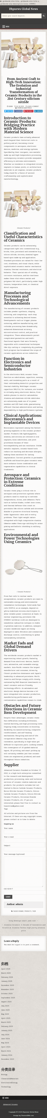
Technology (6, 1087)
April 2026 (5, 969)
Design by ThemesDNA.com (23, 1115)
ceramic (21, 911)
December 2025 (7, 985)
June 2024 (5, 1038)
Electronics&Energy (9, 1082)
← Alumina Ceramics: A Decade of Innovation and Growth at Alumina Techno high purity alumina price (23, 927)
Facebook (18, 111)
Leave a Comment (33, 106)
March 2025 (6, 1022)
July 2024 (5, 1034)
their (34, 911)
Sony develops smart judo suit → (23, 920)
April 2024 (5, 1047)
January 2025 (6, 1030)
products (27, 911)
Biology (4, 1074)
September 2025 (8, 998)
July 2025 (5, 1006)
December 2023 (7, 1059)
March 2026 (6, 973)
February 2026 (7, 977)
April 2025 (5, 1018)
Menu (7, 26)
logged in (18, 944)
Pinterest (28, 111)
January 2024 (6, 1055)
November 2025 (7, 989)
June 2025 (5, 1010)
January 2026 (6, 981)
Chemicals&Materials (24, 108)
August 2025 (6, 1002)
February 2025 (7, 1026)
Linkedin (38, 111)
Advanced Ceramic (10, 1104)
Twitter (9, 111)
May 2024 (5, 1043)
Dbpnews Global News (23, 9)
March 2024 (6, 1051)
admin (11, 106)
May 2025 (5, 1014)
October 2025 (7, 993)
